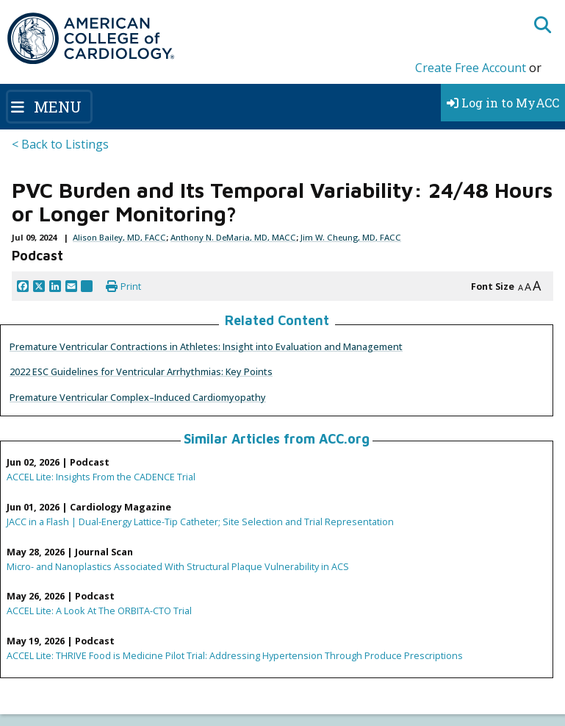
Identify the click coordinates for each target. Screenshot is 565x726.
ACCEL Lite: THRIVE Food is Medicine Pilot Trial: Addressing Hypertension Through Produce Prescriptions (235, 655)
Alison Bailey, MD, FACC (119, 237)
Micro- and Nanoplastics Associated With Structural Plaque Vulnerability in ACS (178, 566)
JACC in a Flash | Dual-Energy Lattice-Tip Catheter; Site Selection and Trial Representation (200, 521)
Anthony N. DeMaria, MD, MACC (233, 237)
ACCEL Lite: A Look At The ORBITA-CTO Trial (99, 610)
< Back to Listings (60, 144)
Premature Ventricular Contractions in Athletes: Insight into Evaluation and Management (206, 346)
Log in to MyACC (503, 102)
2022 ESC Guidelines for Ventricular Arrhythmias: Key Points (141, 371)
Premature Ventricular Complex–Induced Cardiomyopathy (138, 397)
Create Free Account (470, 68)
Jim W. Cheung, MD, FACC (351, 237)
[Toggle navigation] (49, 107)
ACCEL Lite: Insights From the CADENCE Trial (101, 476)
